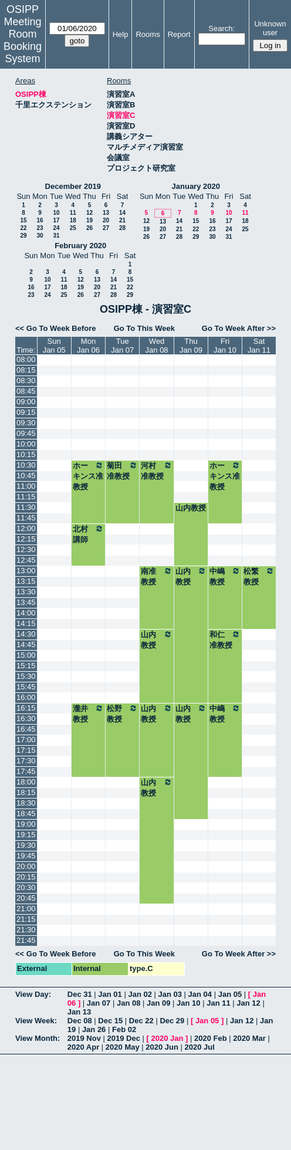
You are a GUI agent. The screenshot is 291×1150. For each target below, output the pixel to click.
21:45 (26, 940)
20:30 (26, 887)
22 (23, 228)
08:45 (26, 391)
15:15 (26, 665)
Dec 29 (172, 1020)
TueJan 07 (122, 345)
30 (39, 235)
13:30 (26, 591)
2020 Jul (200, 1047)
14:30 (26, 634)
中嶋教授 (225, 576)
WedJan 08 (157, 345)
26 (89, 228)
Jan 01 (109, 994)
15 (23, 220)
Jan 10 (188, 1003)
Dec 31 (79, 994)
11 (73, 212)
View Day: (33, 994)
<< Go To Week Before (55, 328)
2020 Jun (162, 1047)
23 (39, 228)
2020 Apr (83, 1047)
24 (56, 228)
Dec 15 (110, 1020)
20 (106, 220)
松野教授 (122, 713)
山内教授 (190, 507)
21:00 (26, 908)
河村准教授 (156, 471)
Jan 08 (128, 1003)
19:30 (26, 845)
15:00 (26, 655)
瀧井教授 (88, 713)
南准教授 (156, 576)
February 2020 (80, 245)
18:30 (26, 803)
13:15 (26, 581)
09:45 (26, 433)
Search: (221, 28)
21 (122, 220)
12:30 (26, 549)
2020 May (123, 1047)
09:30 (26, 422)
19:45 (26, 855)
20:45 (26, 898)
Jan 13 (79, 1011)
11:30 (26, 507)
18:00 (26, 781)
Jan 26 (94, 1029)
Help (120, 34)
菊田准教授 (122, 471)
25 (73, 228)
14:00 (26, 612)
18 (73, 220)
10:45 (26, 475)
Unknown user (270, 28)
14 (122, 212)
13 (106, 212)
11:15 (26, 496)
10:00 (26, 443)
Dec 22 (141, 1020)
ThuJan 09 (191, 345)
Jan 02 (139, 994)
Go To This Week (144, 328)
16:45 (26, 729)
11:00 (26, 486)
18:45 (26, 813)
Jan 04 (200, 994)
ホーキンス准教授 (88, 476)
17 (56, 220)
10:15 (26, 454)
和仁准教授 (225, 640)
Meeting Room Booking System (23, 40)
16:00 (26, 697)
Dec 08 (79, 1020)
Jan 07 (98, 1003)
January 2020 (196, 186)
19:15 (26, 834)
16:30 (26, 718)
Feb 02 (124, 1029)
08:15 (26, 370)
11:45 (26, 517)
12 (89, 212)
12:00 (26, 528)
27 (106, 228)
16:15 (26, 707)
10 (56, 212)
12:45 (26, 560)
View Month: (37, 1038)
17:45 (26, 771)
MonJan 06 (88, 345)
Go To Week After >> (239, 328)
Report (179, 34)
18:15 (26, 792)
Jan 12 (248, 1003)
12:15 (26, 539)
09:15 (26, 412)
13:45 (26, 602)
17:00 (26, 739)
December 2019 (73, 186)
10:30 (26, 465)
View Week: (36, 1020)
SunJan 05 (54, 345)
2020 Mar (249, 1038)
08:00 (26, 359)
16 (39, 220)
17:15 (26, 750)
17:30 (26, 760)
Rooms (148, 34)
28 (122, 228)
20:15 (26, 876)
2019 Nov (84, 1038)
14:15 (26, 623)
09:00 (26, 401)
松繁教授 (259, 576)
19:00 (26, 824)
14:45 (26, 644)
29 (23, 235)
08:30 (26, 380)
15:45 (26, 686)
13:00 (26, 570)
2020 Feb (210, 1038)
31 (56, 235)
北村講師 (88, 534)
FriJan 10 (225, 345)
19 (89, 220)
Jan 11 (218, 1003)
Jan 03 (170, 994)
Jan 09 (158, 1003)
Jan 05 (230, 994)
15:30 (26, 676)
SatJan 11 (259, 345)
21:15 (26, 919)
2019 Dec (123, 1038)
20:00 (26, 866)
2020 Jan (167, 1038)
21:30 (26, 929)
